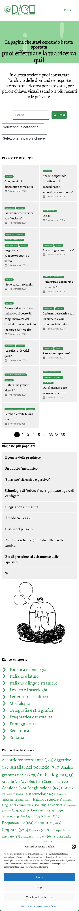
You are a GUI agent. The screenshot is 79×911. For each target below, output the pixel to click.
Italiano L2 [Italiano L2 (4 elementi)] (69, 799)
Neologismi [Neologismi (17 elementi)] (30, 816)
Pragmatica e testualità (14, 234)
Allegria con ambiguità (21, 507)
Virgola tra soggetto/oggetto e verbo (17, 255)
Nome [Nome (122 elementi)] (50, 816)
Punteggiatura (49, 211)
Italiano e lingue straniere (15, 374)
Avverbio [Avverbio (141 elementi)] (31, 781)
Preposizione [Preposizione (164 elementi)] (17, 822)
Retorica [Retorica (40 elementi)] (37, 830)
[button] (73, 846)
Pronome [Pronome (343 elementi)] (47, 822)
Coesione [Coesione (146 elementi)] (14, 788)
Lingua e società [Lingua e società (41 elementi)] (53, 805)
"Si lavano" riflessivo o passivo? (27, 479)
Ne (7, 573)
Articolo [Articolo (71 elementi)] (11, 781)
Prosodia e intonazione (14, 240)
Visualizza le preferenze (39, 897)
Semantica (10, 208)
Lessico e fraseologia (51, 372)
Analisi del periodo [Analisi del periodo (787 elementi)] (35, 767)
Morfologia (48, 308)
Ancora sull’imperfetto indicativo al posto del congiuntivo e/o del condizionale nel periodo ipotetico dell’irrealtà (20, 319)
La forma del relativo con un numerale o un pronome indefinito (58, 318)
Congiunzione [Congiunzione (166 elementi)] (43, 788)
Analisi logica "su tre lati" (58, 250)
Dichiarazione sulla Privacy (45, 906)
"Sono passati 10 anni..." (19, 284)
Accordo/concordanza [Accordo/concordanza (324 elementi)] (27, 760)
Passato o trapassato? (56, 353)
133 (50, 435)
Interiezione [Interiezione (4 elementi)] (25, 799)
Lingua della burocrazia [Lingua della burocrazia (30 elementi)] (20, 805)
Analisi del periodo (19, 529)
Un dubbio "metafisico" (22, 468)
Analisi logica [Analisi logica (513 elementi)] (55, 774)
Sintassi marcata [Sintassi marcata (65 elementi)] (37, 836)
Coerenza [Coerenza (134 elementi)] (56, 781)
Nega (39, 887)
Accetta (39, 877)
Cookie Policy (26, 906)
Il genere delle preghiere (23, 457)
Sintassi (9, 176)
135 (62, 435)
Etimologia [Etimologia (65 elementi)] (43, 793)
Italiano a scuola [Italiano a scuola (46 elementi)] (47, 799)
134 (56, 435)
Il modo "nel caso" (18, 518)
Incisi (46, 216)
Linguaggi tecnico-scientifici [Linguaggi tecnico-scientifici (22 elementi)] (33, 810)
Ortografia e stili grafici (53, 277)
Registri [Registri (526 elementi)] (15, 829)
